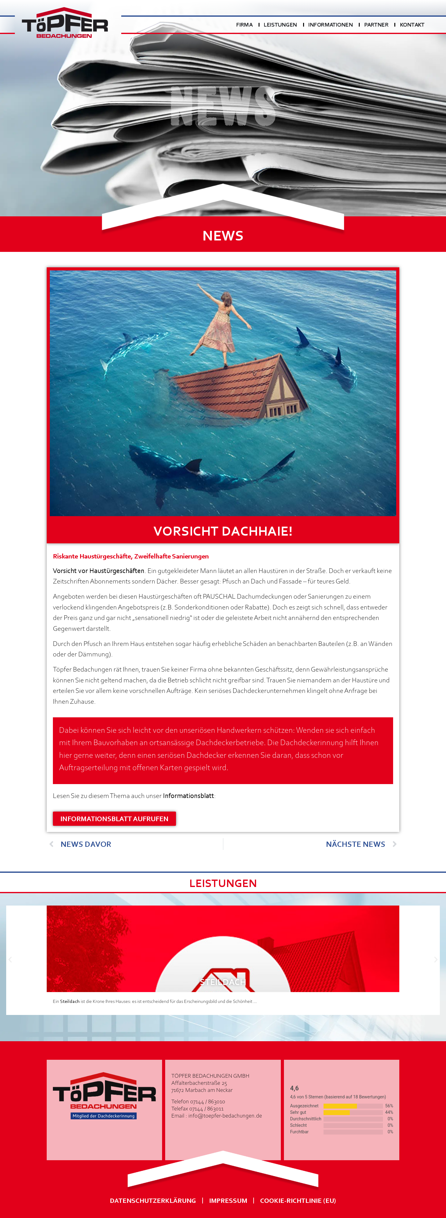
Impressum (228, 1200)
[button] (10, 960)
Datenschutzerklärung (153, 1200)
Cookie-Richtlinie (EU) (298, 1200)
